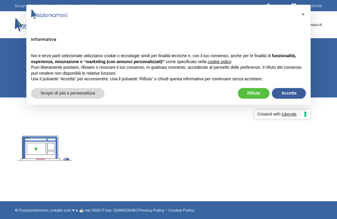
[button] (303, 14)
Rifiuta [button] (253, 93)
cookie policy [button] (219, 61)
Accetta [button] (288, 93)
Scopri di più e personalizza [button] (68, 93)
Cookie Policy (181, 210)
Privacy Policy (151, 210)
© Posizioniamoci (31, 210)
